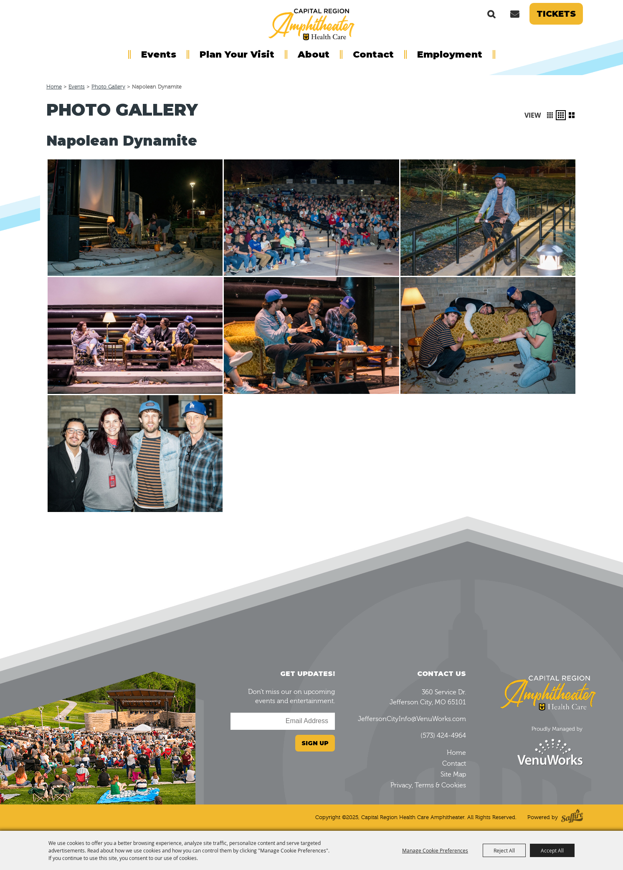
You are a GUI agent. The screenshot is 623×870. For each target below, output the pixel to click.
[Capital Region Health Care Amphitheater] (311, 23)
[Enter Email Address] (282, 721)
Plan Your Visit (237, 54)
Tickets (556, 14)
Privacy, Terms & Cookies (428, 785)
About (313, 54)
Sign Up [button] (315, 743)
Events (158, 54)
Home (54, 87)
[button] (550, 115)
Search (491, 14)
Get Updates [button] (514, 14)
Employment (449, 54)
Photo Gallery (108, 87)
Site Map (453, 774)
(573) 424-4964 (443, 735)
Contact (373, 54)
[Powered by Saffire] (572, 818)
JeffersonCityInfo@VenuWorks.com (412, 719)
